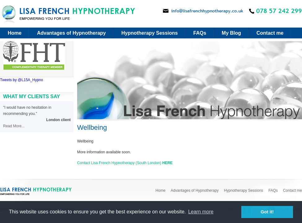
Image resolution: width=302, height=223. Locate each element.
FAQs (199, 33)
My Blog (231, 33)
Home (14, 33)
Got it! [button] (267, 211)
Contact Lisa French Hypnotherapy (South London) (125, 163)
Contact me (269, 33)
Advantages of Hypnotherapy (71, 33)
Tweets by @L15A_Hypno (21, 80)
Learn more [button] (200, 211)
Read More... (13, 126)
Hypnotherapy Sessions (149, 33)
